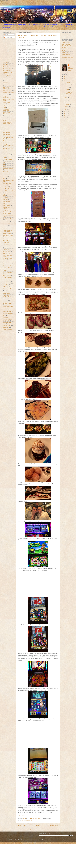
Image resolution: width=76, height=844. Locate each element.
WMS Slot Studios (7, 313)
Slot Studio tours (7, 281)
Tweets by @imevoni (67, 34)
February (67, 104)
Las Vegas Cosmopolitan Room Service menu (8, 212)
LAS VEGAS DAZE (12, 9)
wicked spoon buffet (8, 306)
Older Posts (54, 826)
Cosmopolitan (6, 132)
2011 (65, 117)
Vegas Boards (65, 52)
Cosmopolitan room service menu (7, 141)
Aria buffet (5, 64)
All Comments (8, 37)
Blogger (65, 839)
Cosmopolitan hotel (7, 134)
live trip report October (8, 227)
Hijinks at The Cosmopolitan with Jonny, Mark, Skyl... (69, 93)
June (66, 97)
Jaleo (4, 178)
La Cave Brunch (7, 201)
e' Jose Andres (6, 154)
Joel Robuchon (6, 188)
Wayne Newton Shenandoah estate (7, 302)
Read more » (21, 815)
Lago (4, 203)
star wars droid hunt (8, 288)
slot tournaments (7, 283)
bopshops (53, 839)
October (67, 87)
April (66, 102)
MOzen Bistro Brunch (8, 246)
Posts (6, 34)
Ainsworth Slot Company (6, 61)
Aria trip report (6, 82)
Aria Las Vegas (6, 70)
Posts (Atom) (27, 829)
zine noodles (6, 327)
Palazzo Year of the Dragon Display (7, 266)
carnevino (5, 127)
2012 (65, 115)
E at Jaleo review (7, 152)
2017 (65, 78)
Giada (4, 166)
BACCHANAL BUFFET (6, 88)
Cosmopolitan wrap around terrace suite (8, 144)
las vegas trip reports (26, 820)
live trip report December (6, 224)
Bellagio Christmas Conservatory (7, 96)
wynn (4, 315)
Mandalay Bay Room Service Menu (8, 231)
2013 (65, 113)
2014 (65, 111)
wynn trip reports (7, 325)
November (68, 84)
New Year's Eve (7, 253)
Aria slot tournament (8, 78)
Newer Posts (22, 826)
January (67, 106)
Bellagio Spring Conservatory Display (8, 113)
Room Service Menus (8, 272)
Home (38, 826)
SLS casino (5, 286)
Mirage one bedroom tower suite (8, 239)
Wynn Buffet (6, 317)
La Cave (5, 199)
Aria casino (5, 66)
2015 (65, 109)
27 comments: (37, 818)
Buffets (4, 117)
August (67, 89)
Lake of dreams (6, 205)
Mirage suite (6, 242)
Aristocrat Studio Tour (8, 84)
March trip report (7, 233)
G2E (4, 164)
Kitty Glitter (5, 197)
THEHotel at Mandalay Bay (6, 292)
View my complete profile (70, 69)
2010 (65, 120)
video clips (5, 300)
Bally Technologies (7, 90)
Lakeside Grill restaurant (6, 208)
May (66, 100)
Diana (71, 65)
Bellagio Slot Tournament (6, 110)
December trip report (8, 148)
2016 (65, 80)
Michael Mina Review (8, 235)
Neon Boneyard (7, 251)
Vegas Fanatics (66, 42)
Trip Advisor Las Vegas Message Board (66, 49)
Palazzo (5, 261)
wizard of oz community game (7, 310)
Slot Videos (5, 284)
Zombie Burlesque (7, 329)
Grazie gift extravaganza (6, 172)
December (68, 82)
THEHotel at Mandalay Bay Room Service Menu (8, 297)
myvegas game (6, 249)
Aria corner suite (7, 68)
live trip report (6, 221)
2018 (65, 76)
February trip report (7, 159)
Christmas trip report (8, 129)
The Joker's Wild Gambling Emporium (67, 45)
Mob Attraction (6, 244)
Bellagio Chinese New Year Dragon (8, 93)
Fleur (4, 162)
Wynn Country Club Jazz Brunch (7, 319)
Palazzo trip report (7, 263)
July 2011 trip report (8, 190)
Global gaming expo (8, 168)
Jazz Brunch (6, 186)
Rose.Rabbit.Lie (7, 275)
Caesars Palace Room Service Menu (8, 123)
